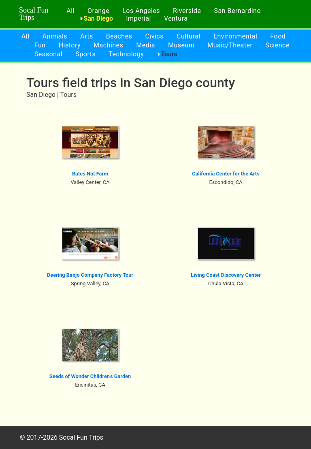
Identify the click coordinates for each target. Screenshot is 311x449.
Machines (108, 45)
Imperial (138, 18)
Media (145, 45)
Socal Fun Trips (34, 13)
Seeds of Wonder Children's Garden (90, 376)
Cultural (188, 36)
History (70, 45)
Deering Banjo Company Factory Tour (90, 275)
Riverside (187, 11)
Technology (126, 54)
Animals (55, 36)
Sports (85, 54)
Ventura (176, 18)
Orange (98, 11)
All (70, 11)
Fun (40, 45)
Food (277, 36)
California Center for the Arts (225, 174)
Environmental (235, 36)
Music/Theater (229, 45)
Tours (169, 54)
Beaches (119, 36)
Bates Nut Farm (90, 174)
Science (277, 45)
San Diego (98, 18)
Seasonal (48, 54)
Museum (181, 45)
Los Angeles (141, 11)
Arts (86, 36)
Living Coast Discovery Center (226, 275)
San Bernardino (237, 11)
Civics (154, 36)
